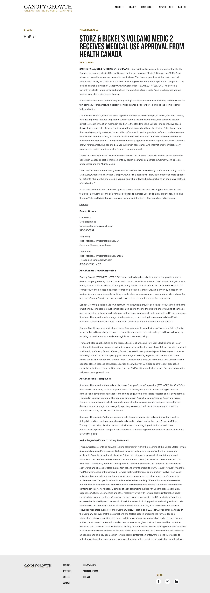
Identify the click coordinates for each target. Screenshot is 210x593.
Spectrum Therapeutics (127, 90)
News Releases (166, 7)
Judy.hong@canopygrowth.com (95, 245)
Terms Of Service (90, 571)
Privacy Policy (89, 565)
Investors (67, 571)
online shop (162, 90)
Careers (182, 7)
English (159, 575)
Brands (132, 7)
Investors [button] (146, 7)
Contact (66, 582)
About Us (66, 565)
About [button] (118, 7)
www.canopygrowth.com (96, 372)
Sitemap (86, 577)
